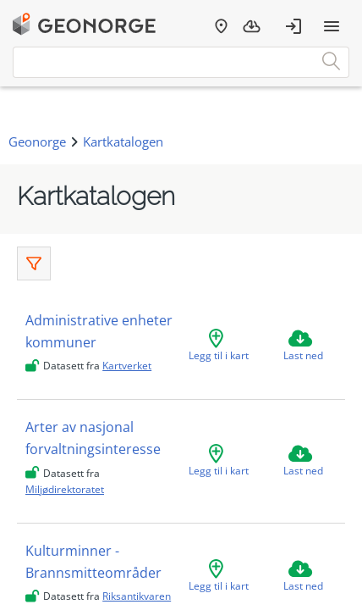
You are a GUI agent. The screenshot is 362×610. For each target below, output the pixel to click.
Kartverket (126, 365)
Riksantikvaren (136, 596)
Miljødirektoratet (64, 489)
